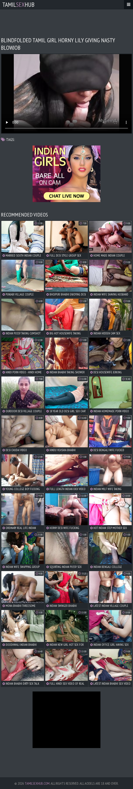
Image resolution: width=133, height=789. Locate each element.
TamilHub (18, 4)
